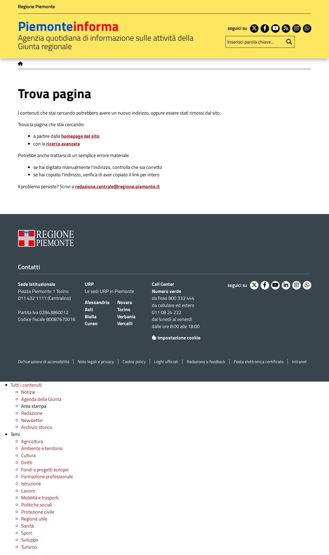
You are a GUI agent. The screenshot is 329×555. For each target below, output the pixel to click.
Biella (90, 316)
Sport (26, 533)
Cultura (28, 455)
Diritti (26, 462)
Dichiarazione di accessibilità (43, 361)
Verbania (126, 316)
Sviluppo (29, 539)
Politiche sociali (36, 504)
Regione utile (34, 518)
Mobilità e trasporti (40, 497)
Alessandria (97, 302)
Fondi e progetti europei (45, 469)
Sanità (27, 525)
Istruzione (31, 483)
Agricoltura (32, 441)
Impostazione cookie (176, 337)
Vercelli (125, 323)
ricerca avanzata (63, 143)
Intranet (299, 361)
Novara (124, 302)
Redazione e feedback (206, 361)
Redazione (31, 413)
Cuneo (91, 323)
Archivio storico (36, 427)
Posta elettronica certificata (259, 361)
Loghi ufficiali (166, 361)
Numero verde (166, 291)
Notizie (28, 392)
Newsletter (32, 420)
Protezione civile (37, 511)
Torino (123, 309)
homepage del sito (80, 136)
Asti (89, 309)
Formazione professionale (47, 476)
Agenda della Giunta (41, 399)
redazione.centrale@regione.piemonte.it (117, 186)
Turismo (29, 547)
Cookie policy (134, 361)
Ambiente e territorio (42, 448)
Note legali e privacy (96, 361)
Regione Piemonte (36, 6)
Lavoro (28, 490)
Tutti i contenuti (26, 384)
